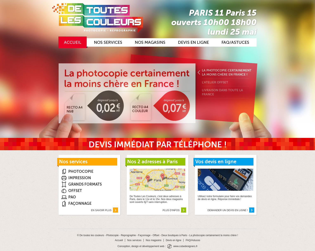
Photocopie (80, 171)
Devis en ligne (193, 42)
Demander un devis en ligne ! (230, 211)
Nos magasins (150, 42)
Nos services (108, 42)
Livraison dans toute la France (222, 92)
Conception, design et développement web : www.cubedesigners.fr (157, 246)
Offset (75, 191)
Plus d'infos (174, 211)
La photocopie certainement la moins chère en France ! (226, 72)
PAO (72, 197)
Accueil (72, 42)
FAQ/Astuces (235, 42)
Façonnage (79, 203)
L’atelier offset (215, 82)
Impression (79, 178)
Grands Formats (85, 184)
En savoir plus (104, 211)
